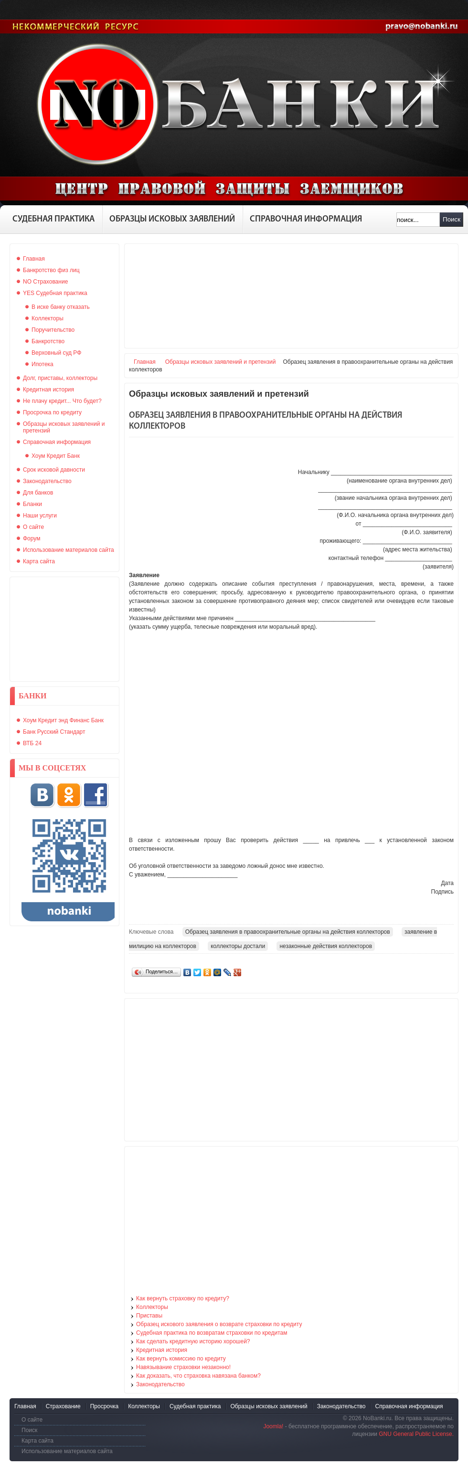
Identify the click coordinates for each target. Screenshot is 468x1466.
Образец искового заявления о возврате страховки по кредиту (219, 1324)
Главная (145, 362)
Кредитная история (161, 1350)
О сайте (32, 1419)
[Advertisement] (64, 629)
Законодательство (160, 1384)
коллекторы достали (238, 946)
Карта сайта (37, 1440)
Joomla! (273, 1426)
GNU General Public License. (416, 1434)
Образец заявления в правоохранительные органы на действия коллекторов (287, 931)
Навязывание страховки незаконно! (183, 1367)
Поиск (451, 219)
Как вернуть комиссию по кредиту (181, 1358)
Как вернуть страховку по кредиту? (182, 1298)
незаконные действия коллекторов (325, 946)
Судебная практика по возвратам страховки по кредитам (211, 1332)
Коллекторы (152, 1307)
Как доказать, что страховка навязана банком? (198, 1375)
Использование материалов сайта (67, 1451)
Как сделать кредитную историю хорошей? (193, 1341)
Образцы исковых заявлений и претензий (220, 362)
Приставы (149, 1315)
